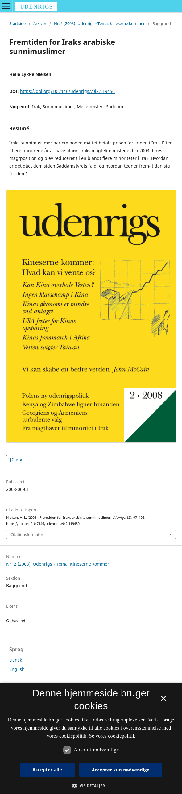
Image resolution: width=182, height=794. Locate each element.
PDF (19, 460)
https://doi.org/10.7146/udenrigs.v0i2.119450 (67, 91)
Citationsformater (26, 534)
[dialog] (91, 738)
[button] (91, 786)
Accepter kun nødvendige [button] (121, 770)
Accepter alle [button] (47, 769)
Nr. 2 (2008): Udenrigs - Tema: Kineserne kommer (99, 23)
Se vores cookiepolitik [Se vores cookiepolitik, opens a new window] (112, 735)
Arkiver (39, 23)
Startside (17, 23)
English (17, 669)
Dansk (15, 660)
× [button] (163, 700)
